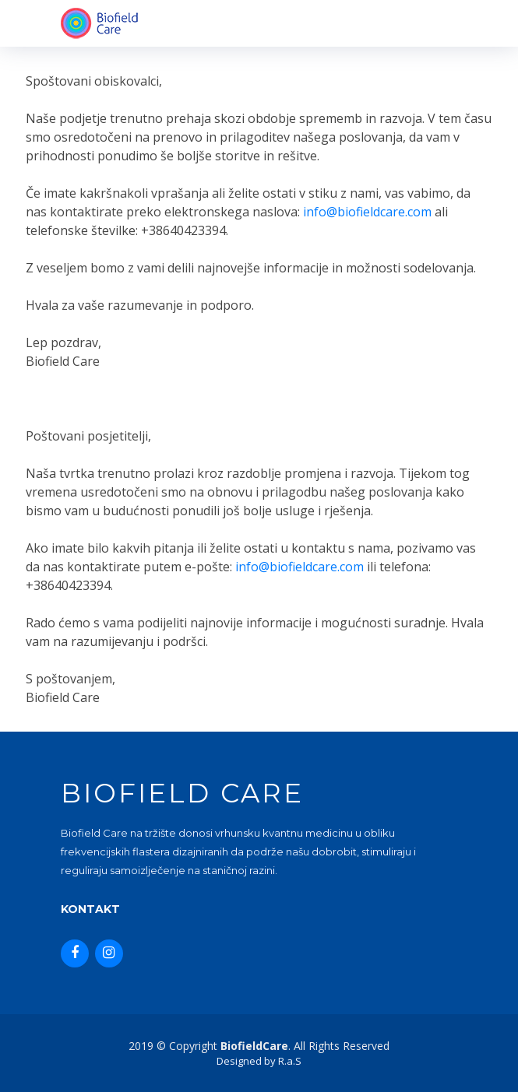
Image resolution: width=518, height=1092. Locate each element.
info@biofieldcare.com (367, 211)
